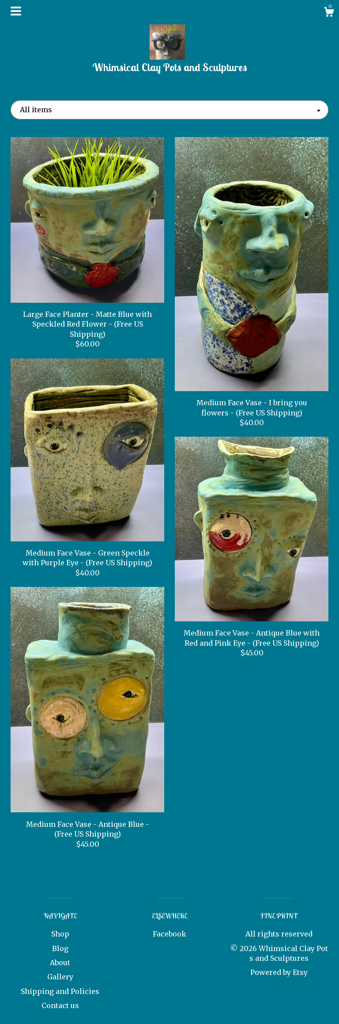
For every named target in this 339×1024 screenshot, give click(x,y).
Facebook (169, 933)
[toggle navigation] (16, 11)
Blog (60, 948)
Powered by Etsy (279, 972)
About (60, 962)
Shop (60, 933)
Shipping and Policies (60, 991)
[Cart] (329, 13)
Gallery (60, 976)
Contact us (60, 1005)
